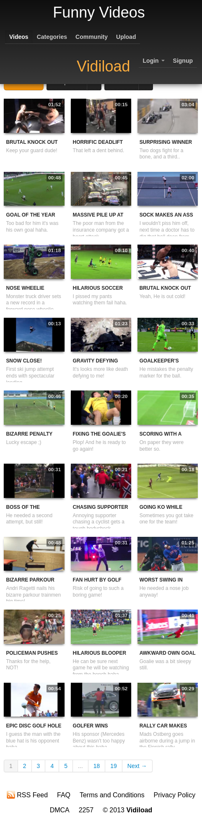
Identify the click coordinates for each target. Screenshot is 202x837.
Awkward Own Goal (168, 653)
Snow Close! (23, 361)
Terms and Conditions (112, 795)
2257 (86, 810)
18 (96, 766)
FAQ (63, 795)
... (80, 766)
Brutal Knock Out (31, 142)
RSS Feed (27, 795)
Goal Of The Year (30, 215)
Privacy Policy (175, 795)
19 (113, 766)
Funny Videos (99, 12)
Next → (137, 766)
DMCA (60, 810)
